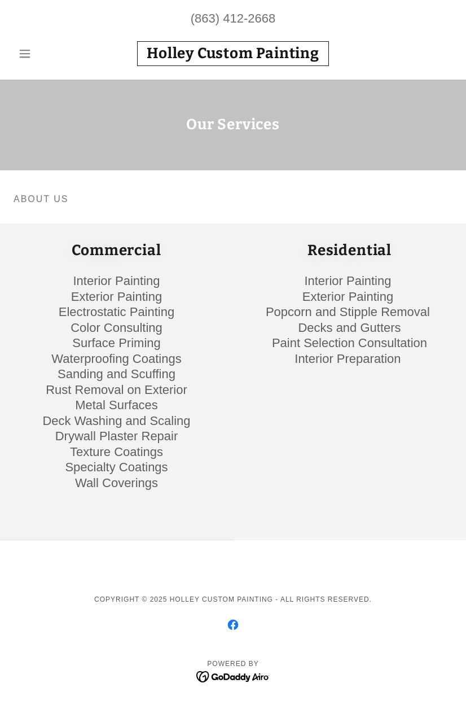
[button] (47, 53)
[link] (233, 55)
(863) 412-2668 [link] (233, 18)
